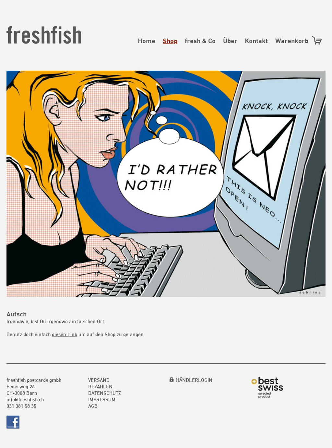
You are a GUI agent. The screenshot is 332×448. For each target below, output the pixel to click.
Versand (99, 380)
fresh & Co (200, 40)
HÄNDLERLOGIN (194, 380)
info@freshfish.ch (25, 399)
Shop (170, 40)
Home (146, 40)
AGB (93, 406)
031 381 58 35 (21, 406)
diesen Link (64, 334)
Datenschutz (104, 393)
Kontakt (256, 40)
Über (230, 40)
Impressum (101, 399)
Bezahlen (100, 386)
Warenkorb (298, 40)
